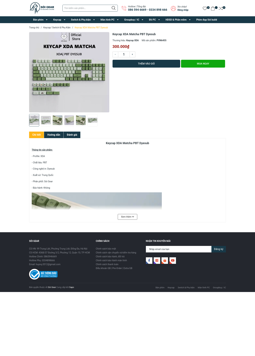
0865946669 (50, 256)
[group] (69, 72)
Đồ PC (152, 19)
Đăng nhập (182, 10)
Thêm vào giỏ (146, 63)
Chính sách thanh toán (107, 264)
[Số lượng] (124, 54)
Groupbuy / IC (131, 19)
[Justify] (113, 8)
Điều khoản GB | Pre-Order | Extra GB (114, 268)
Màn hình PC (107, 19)
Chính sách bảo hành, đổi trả (110, 256)
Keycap (57, 19)
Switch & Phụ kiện (81, 19)
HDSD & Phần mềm (176, 19)
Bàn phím (38, 19)
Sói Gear (52, 287)
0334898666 (48, 260)
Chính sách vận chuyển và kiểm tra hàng (116, 252)
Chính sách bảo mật (106, 248)
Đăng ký (218, 249)
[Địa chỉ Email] (186, 249)
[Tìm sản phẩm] (90, 8)
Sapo (71, 287)
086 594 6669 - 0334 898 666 (147, 9)
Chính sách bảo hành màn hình (111, 260)
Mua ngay (203, 63)
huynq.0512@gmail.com (48, 264)
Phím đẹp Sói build (206, 19)
